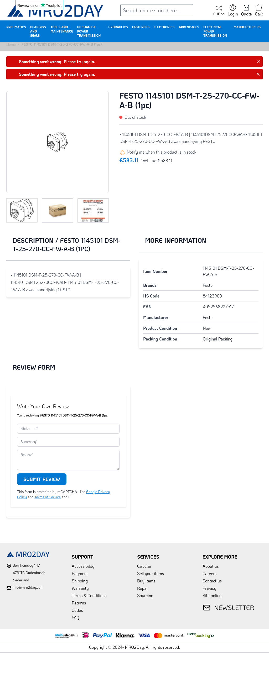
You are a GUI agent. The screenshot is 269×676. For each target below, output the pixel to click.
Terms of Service (47, 496)
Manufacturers (247, 27)
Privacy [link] (209, 588)
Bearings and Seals (38, 31)
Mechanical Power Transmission (89, 31)
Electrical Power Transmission (215, 31)
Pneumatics (16, 27)
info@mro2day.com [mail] (27, 587)
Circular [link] (144, 566)
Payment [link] (80, 573)
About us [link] (211, 566)
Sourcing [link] (145, 595)
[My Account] (233, 10)
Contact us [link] (212, 580)
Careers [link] (209, 573)
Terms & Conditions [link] (89, 595)
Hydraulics (118, 27)
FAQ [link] (75, 617)
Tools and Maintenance (61, 29)
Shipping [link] (80, 580)
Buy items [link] (146, 580)
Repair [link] (143, 588)
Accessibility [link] (83, 566)
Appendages (189, 27)
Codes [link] (77, 610)
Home (11, 44)
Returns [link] (79, 602)
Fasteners (141, 27)
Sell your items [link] (150, 573)
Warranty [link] (80, 588)
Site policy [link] (212, 595)
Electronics (164, 27)
